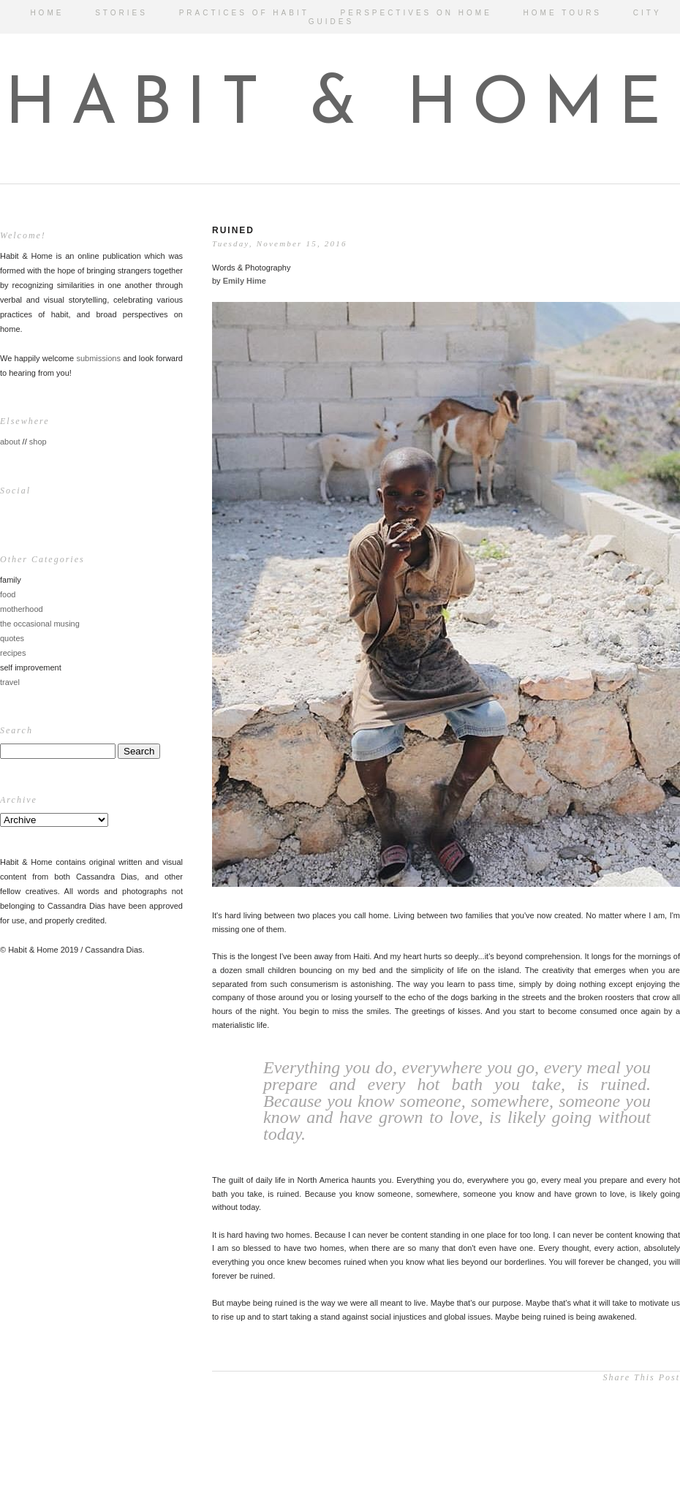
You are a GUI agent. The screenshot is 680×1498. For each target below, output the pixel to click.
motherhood (21, 609)
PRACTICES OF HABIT (244, 13)
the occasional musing (40, 623)
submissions (98, 358)
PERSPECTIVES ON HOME (416, 13)
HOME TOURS (563, 13)
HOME (47, 13)
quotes (12, 638)
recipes (13, 652)
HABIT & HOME (340, 106)
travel (10, 682)
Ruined (233, 230)
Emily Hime (244, 280)
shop (38, 441)
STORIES (121, 13)
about (10, 441)
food (7, 594)
